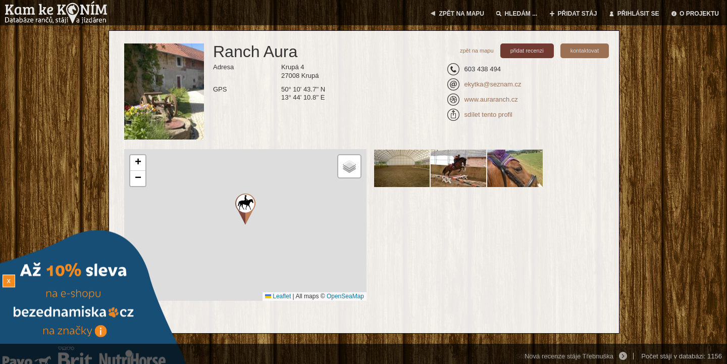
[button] (137, 163)
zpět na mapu (477, 51)
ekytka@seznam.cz (493, 84)
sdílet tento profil (488, 114)
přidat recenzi (527, 51)
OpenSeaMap (345, 296)
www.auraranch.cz (491, 99)
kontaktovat (584, 51)
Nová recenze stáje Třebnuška (569, 356)
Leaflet (278, 296)
